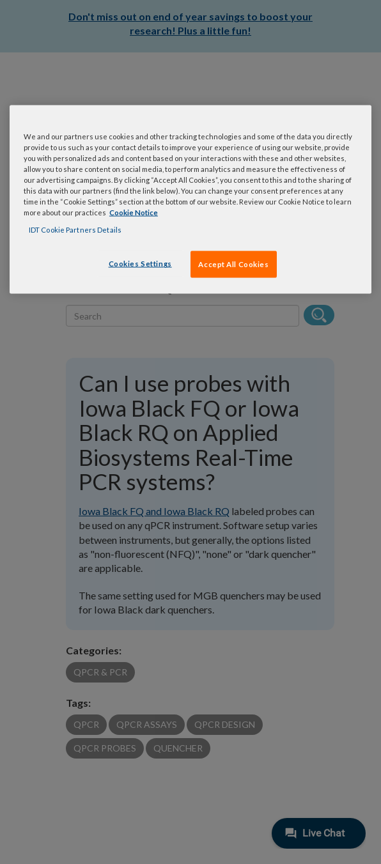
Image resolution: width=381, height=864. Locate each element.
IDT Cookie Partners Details (75, 230)
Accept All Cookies (233, 264)
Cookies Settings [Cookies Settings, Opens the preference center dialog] (140, 263)
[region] (190, 199)
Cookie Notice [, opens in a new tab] (133, 212)
